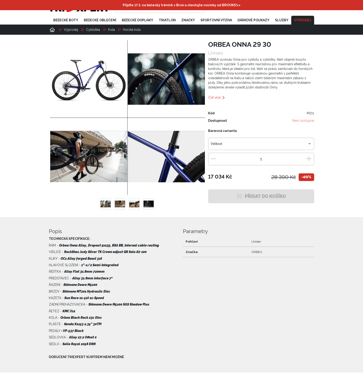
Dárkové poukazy (253, 20)
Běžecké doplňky (137, 20)
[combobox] (261, 146)
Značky (188, 20)
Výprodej (302, 20)
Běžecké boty (65, 20)
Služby (281, 20)
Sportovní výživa (216, 20)
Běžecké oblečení (100, 20)
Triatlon (167, 20)
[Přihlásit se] (243, 8)
